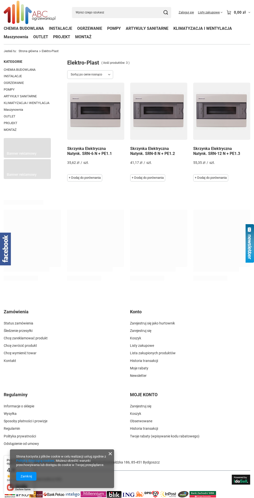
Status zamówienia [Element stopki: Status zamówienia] (18, 323)
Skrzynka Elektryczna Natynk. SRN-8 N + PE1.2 (152, 151)
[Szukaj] (165, 12)
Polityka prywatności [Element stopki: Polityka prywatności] (20, 436)
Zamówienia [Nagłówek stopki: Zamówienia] (16, 311)
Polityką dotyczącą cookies (35, 460)
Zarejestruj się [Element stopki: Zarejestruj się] (140, 331)
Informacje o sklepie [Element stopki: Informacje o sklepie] (19, 406)
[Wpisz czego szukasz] (121, 12)
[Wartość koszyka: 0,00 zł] (238, 12)
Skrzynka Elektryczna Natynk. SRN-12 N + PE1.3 (216, 151)
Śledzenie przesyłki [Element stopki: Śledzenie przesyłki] (18, 331)
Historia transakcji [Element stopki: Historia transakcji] (144, 361)
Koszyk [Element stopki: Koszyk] (135, 338)
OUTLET (40, 37)
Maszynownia (16, 37)
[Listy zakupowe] (210, 12)
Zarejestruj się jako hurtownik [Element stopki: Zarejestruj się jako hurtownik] (152, 323)
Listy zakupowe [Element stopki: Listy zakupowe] (142, 346)
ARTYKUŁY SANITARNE (147, 28)
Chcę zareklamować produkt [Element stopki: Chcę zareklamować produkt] (26, 338)
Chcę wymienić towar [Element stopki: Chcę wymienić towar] (20, 353)
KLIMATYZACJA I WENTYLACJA (202, 28)
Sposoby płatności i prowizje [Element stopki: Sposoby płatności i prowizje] (25, 421)
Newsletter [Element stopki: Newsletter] (138, 376)
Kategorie (13, 62)
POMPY (114, 28)
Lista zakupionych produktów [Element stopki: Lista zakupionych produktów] (153, 353)
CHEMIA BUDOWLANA (24, 28)
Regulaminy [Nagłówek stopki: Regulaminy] (16, 394)
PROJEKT (61, 37)
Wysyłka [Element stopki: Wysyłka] (10, 414)
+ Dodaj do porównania (85, 177)
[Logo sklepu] (29, 12)
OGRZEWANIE (89, 28)
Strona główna (28, 51)
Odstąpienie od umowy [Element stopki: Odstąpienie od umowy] (21, 444)
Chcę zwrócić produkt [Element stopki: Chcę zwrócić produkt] (20, 346)
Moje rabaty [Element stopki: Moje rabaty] (139, 368)
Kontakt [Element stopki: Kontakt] (10, 361)
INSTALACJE (60, 28)
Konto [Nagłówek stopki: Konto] (136, 311)
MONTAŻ (83, 37)
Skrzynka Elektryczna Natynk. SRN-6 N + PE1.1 (89, 151)
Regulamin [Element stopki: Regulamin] (12, 428)
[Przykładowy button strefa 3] (27, 178)
